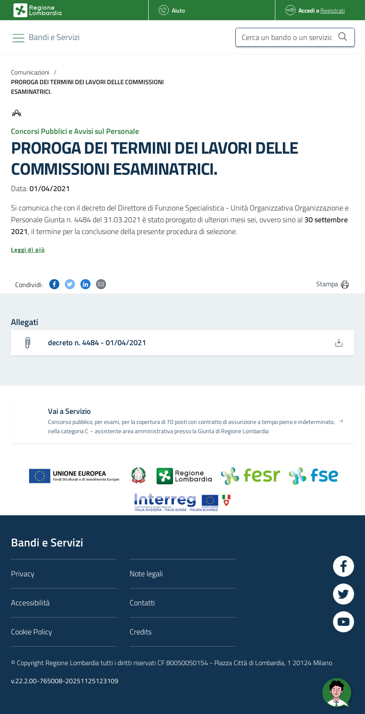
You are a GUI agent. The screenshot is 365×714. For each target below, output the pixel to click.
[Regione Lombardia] (54, 36)
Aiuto (178, 10)
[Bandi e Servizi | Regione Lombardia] (37, 10)
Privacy (23, 573)
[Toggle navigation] (18, 38)
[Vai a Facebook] (343, 566)
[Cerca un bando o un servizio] (295, 37)
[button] (182, 249)
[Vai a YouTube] (343, 622)
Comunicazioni (30, 72)
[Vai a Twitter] (343, 594)
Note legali (146, 573)
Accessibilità (30, 602)
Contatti (142, 602)
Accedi (306, 10)
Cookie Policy (31, 631)
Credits (141, 631)
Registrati (332, 10)
